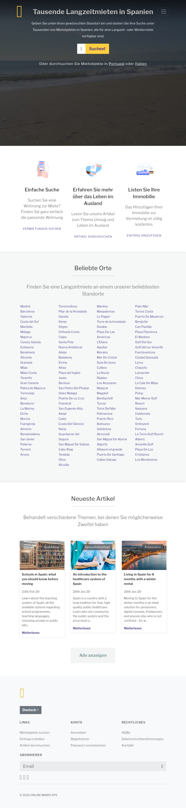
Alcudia (64, 464)
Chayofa (141, 367)
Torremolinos (68, 306)
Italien (141, 64)
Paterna (25, 444)
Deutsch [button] (29, 710)
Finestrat (65, 403)
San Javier (27, 439)
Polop (139, 393)
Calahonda (142, 413)
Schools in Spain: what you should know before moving (40, 579)
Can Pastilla (143, 327)
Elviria (63, 362)
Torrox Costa (144, 311)
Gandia (63, 316)
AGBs (126, 733)
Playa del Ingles (70, 373)
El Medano (142, 337)
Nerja (62, 429)
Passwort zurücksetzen (88, 745)
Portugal (117, 64)
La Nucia (103, 373)
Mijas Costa (28, 373)
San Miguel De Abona (112, 439)
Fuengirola (27, 424)
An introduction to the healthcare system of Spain (90, 579)
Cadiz (63, 419)
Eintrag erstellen (32, 739)
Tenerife (26, 378)
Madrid (25, 306)
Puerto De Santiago (110, 454)
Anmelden (78, 733)
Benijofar (141, 321)
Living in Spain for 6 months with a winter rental (140, 579)
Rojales (102, 378)
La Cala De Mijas (146, 383)
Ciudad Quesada (146, 357)
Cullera (102, 367)
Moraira (102, 352)
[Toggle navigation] (164, 11)
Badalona (65, 357)
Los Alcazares (106, 383)
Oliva (62, 459)
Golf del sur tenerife (149, 347)
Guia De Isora (106, 362)
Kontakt (128, 745)
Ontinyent (142, 424)
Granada (26, 362)
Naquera (141, 408)
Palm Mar (142, 306)
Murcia (25, 419)
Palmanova (104, 413)
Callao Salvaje (106, 459)
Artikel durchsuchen (93, 236)
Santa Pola (66, 342)
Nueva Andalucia (70, 347)
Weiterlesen (31, 632)
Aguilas (102, 347)
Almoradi (103, 434)
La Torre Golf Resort (149, 434)
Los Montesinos (146, 459)
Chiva (139, 378)
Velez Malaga (68, 393)
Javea (63, 378)
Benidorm (27, 403)
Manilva (102, 306)
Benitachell (105, 398)
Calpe (63, 337)
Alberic (140, 439)
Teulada (64, 454)
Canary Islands (30, 342)
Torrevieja (27, 393)
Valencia (26, 316)
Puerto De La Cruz (71, 398)
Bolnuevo (103, 424)
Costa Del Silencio (71, 424)
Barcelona (27, 311)
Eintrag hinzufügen (144, 235)
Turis (138, 419)
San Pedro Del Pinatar (74, 388)
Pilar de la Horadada (73, 311)
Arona (24, 454)
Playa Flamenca (146, 332)
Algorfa (102, 444)
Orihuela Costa (69, 332)
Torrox (101, 403)
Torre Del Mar (106, 408)
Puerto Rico (105, 419)
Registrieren (80, 739)
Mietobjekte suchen (35, 733)
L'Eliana (102, 342)
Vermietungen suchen (42, 228)
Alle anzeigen (93, 655)
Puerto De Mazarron (149, 316)
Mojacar (102, 388)
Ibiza (23, 398)
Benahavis (27, 352)
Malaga (25, 332)
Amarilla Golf (144, 444)
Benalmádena (30, 434)
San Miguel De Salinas (74, 444)
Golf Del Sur (143, 342)
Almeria (25, 429)
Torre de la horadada (111, 321)
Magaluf (102, 393)
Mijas (24, 367)
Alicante (26, 357)
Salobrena (104, 429)
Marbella (26, 327)
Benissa (64, 383)
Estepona (27, 347)
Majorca (26, 337)
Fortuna (140, 429)
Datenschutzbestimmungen (143, 739)
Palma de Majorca (32, 388)
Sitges (63, 327)
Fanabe (102, 327)
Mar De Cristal (107, 357)
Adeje (63, 352)
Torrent (25, 449)
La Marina (27, 408)
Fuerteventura (145, 352)
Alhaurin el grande (109, 449)
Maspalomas (106, 311)
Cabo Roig (66, 449)
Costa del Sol (29, 321)
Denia (63, 321)
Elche (24, 413)
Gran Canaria (29, 383)
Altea (62, 367)
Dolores (140, 388)
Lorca (139, 362)
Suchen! (97, 48)
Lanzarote (142, 373)
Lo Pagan (103, 316)
